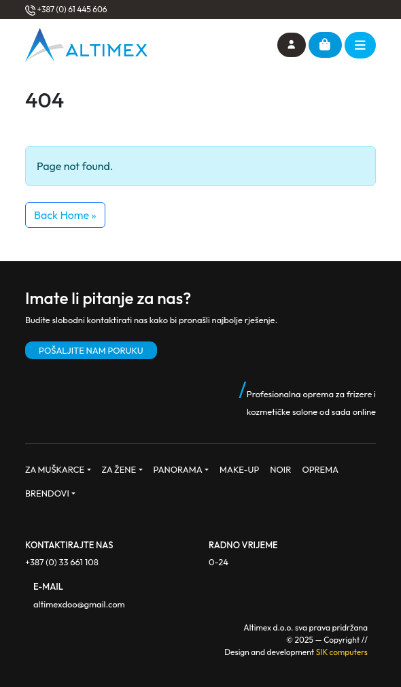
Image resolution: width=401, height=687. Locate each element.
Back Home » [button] (65, 215)
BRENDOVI (47, 493)
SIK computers (342, 652)
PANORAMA (178, 469)
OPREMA (320, 469)
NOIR (280, 469)
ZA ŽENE (119, 469)
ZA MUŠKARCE (54, 469)
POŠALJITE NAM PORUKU (91, 350)
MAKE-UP (239, 469)
